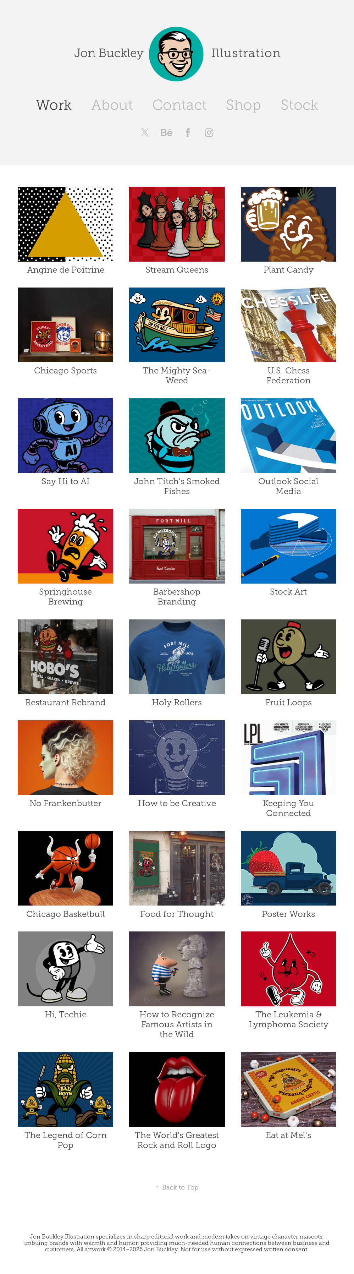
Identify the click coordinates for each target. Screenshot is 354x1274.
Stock (299, 105)
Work (54, 105)
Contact (179, 105)
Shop (243, 105)
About (112, 105)
